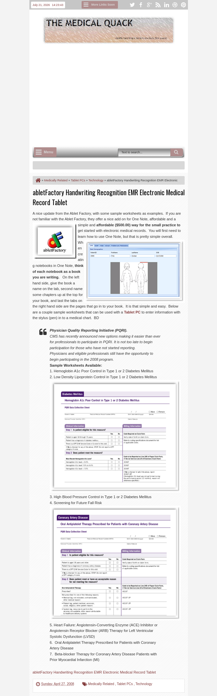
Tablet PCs (125, 684)
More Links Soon (103, 4)
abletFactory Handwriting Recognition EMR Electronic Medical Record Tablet (94, 672)
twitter (132, 5)
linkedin (166, 5)
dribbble (175, 5)
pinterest (183, 5)
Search (176, 152)
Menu (49, 152)
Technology (143, 684)
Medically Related (101, 684)
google (149, 5)
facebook (140, 5)
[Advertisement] (125, 94)
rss (158, 5)
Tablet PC (132, 312)
